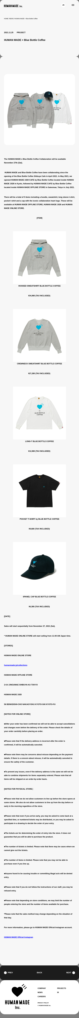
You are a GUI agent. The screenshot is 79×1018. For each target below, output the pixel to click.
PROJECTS (61, 992)
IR (58, 996)
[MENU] (73, 5)
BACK (39, 976)
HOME (6, 19)
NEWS (11, 19)
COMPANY (42, 992)
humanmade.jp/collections (16, 669)
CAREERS (41, 1000)
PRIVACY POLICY (43, 1006)
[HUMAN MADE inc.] (13, 6)
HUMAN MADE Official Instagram (19, 941)
